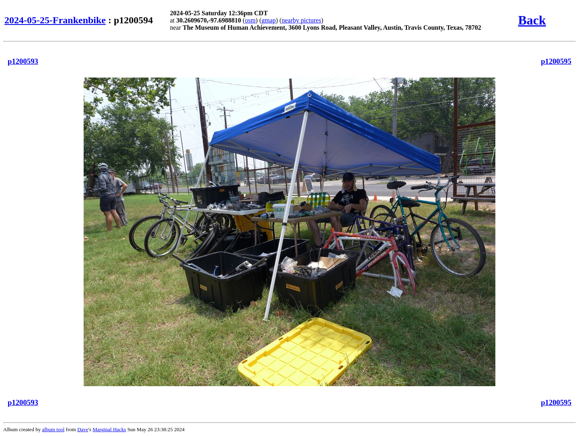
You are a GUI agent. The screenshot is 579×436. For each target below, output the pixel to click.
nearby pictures (301, 20)
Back (532, 20)
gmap (268, 20)
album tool (53, 429)
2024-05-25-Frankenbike (55, 20)
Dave (82, 429)
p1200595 (556, 61)
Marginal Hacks (109, 429)
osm (250, 20)
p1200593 (23, 61)
